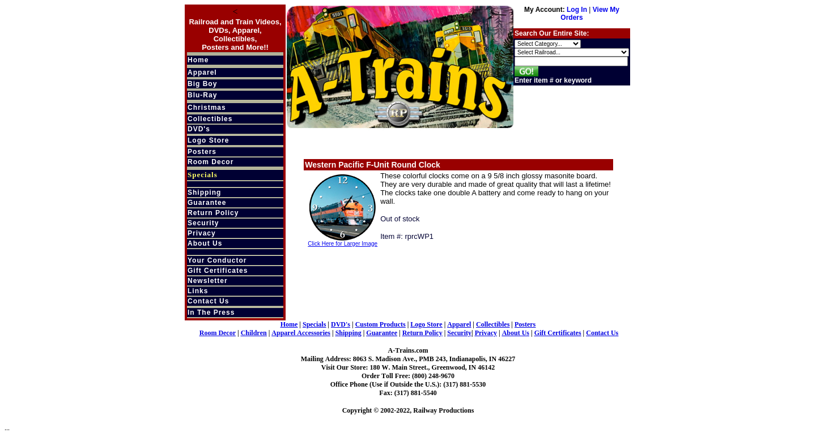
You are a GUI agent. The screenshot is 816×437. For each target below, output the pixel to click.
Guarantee (207, 203)
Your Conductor (217, 260)
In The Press (211, 312)
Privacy (202, 233)
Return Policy (213, 213)
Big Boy (202, 84)
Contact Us (208, 301)
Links (198, 291)
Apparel (202, 72)
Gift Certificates (218, 271)
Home (198, 60)
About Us (205, 243)
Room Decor (210, 162)
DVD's (199, 129)
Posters (202, 152)
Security (203, 223)
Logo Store (208, 140)
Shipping (204, 192)
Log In (577, 10)
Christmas (207, 108)
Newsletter (208, 281)
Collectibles (210, 119)
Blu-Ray (202, 95)
